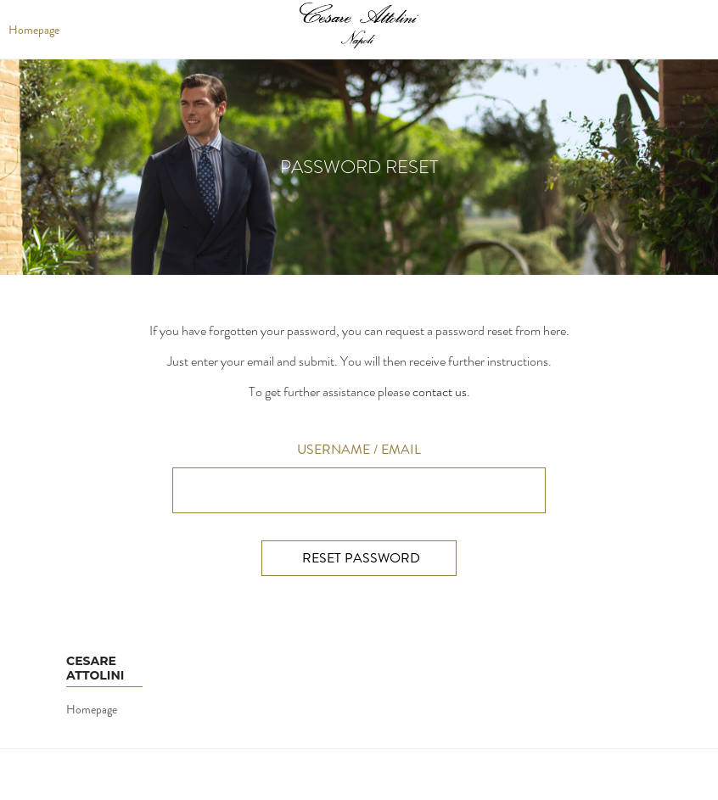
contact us (439, 391)
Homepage (91, 709)
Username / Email (359, 449)
